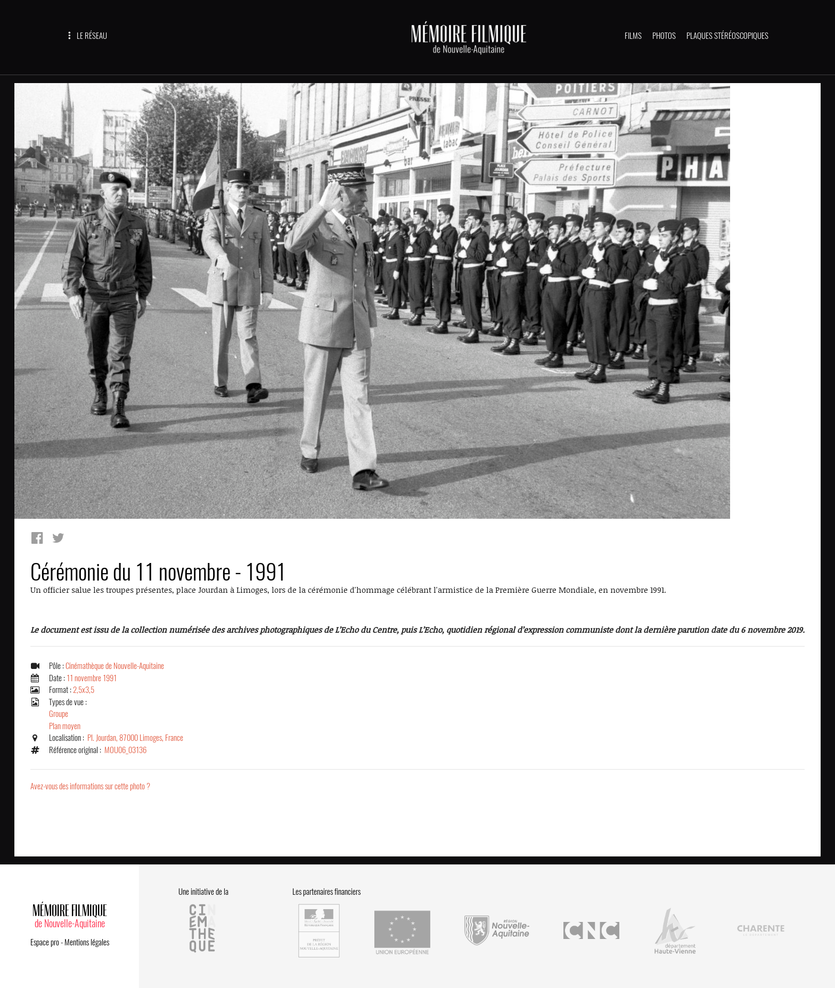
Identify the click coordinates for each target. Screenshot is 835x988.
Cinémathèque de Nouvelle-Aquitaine (115, 665)
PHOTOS (664, 35)
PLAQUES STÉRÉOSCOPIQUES (727, 35)
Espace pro (44, 942)
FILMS (633, 35)
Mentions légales (86, 942)
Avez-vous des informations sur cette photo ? (90, 786)
